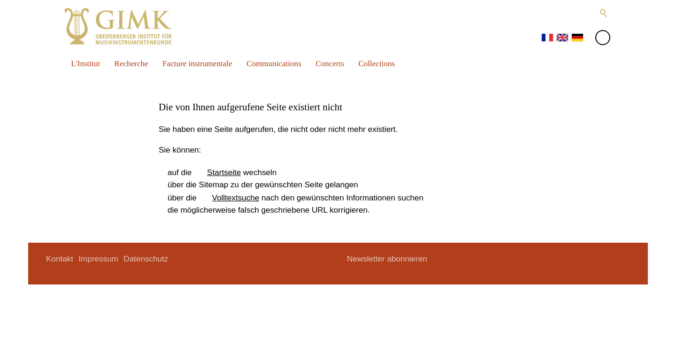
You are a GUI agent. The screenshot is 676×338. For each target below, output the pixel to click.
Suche (603, 13)
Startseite (224, 172)
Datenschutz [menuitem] (145, 258)
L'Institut (85, 63)
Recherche (131, 63)
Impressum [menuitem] (98, 258)
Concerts (329, 63)
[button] (548, 13)
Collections (376, 63)
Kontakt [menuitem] (59, 258)
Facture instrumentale (197, 63)
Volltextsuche (236, 197)
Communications (273, 63)
